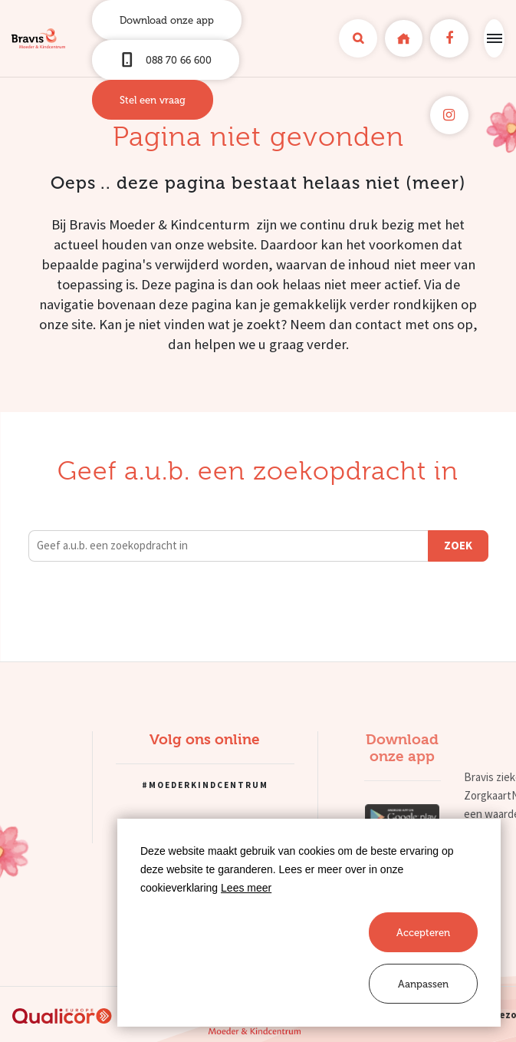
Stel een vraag (153, 100)
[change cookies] (423, 984)
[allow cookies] (423, 932)
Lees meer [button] (246, 888)
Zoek (458, 545)
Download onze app (167, 20)
